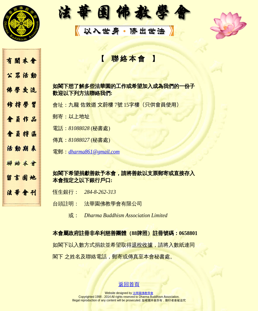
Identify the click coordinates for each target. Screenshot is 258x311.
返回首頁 (129, 284)
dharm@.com (94, 152)
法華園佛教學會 (143, 293)
